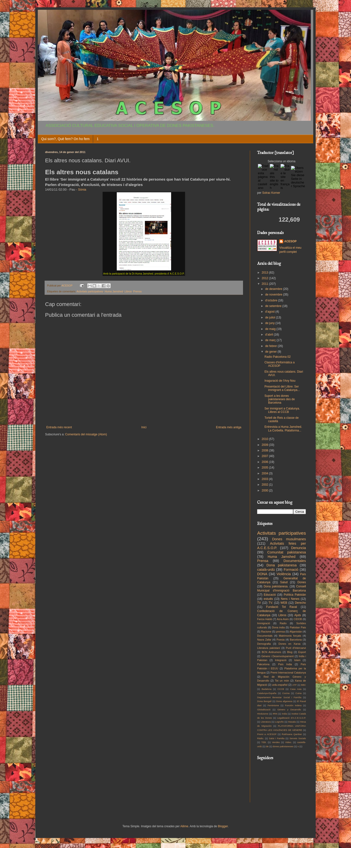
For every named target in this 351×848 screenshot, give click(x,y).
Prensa (137, 291)
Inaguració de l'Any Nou (279, 380)
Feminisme (273, 705)
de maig (270, 329)
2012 (265, 278)
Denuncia (298, 548)
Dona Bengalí (264, 701)
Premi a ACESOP (266, 734)
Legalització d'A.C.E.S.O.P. (291, 717)
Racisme (266, 631)
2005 (265, 467)
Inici (143, 427)
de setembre (273, 306)
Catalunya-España (266, 693)
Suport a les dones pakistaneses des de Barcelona (279, 399)
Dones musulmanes (289, 539)
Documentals (265, 635)
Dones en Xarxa (290, 643)
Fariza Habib (264, 619)
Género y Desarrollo (289, 709)
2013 (265, 272)
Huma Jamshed (114, 291)
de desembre (274, 289)
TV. (271, 602)
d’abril (269, 334)
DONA (262, 574)
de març (271, 340)
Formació (291, 570)
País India (285, 664)
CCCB (280, 689)
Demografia (264, 643)
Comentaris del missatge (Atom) (86, 434)
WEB (284, 602)
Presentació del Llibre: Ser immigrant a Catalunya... (282, 388)
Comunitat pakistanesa (286, 552)
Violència (284, 574)
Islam (297, 660)
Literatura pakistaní (268, 647)
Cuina (298, 693)
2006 (265, 462)
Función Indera (293, 705)
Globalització (264, 709)
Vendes (276, 742)
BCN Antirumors (271, 652)
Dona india (278, 627)
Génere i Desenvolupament (277, 656)
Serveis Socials (298, 738)
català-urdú (266, 570)
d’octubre (271, 300)
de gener (271, 351)
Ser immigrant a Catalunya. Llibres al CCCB (282, 410)
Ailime (184, 826)
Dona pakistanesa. (276, 586)
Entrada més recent (59, 427)
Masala (292, 721)
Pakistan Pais (298, 627)
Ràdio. (260, 738)
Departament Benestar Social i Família (279, 697)
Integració (280, 660)
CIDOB (297, 619)
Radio (283, 623)
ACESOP (290, 241)
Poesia (281, 639)
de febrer (271, 346)
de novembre (274, 294)
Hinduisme (262, 713)
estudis (268, 599)
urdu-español (279, 684)
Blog (289, 652)
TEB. (263, 742)
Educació (270, 594)
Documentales (294, 561)
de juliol (270, 317)
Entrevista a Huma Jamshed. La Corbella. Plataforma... (283, 428)
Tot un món (282, 680)
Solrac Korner (271, 192)
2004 (265, 473)
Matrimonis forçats (290, 635)
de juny (270, 323)
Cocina (286, 693)
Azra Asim (283, 619)
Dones (301, 582)
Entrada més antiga (228, 427)
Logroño (279, 721)
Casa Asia (296, 689)
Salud (284, 582)
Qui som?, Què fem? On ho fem (65, 139)
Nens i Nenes (290, 599)
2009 (265, 445)
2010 (265, 439)
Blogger (223, 826)
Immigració (263, 623)
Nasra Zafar (264, 639)
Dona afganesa (284, 701)
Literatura (266, 721)
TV (259, 602)
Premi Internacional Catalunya (288, 672)
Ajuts (297, 615)
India (284, 713)
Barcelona (296, 639)
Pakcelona (263, 664)
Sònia (82, 189)
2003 (265, 479)
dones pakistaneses (283, 746)
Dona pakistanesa (281, 565)
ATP (294, 685)
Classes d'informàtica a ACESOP (279, 364)
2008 (265, 450)
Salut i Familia (276, 738)
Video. (288, 742)
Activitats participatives (90, 291)
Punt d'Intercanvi (296, 647)
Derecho (300, 602)
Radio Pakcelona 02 (277, 356)
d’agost (270, 311)
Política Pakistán (295, 594)
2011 (265, 284)
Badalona (267, 689)
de (267, 746)
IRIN (275, 713)
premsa (280, 631)
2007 (265, 456)
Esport (302, 652)
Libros (128, 291)
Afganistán (296, 631)
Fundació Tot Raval (281, 607)
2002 (265, 484)
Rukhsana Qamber (292, 734)
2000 (265, 490)
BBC (303, 685)
